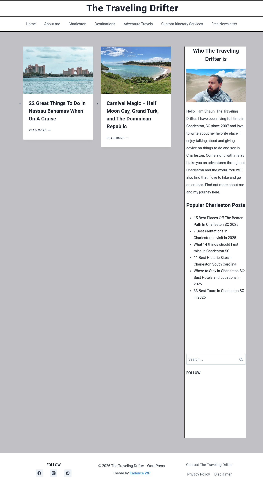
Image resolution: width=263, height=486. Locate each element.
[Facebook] (39, 473)
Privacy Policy (198, 474)
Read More (40, 130)
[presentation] (58, 70)
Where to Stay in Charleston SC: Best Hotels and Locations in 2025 (219, 277)
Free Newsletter (224, 24)
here (215, 192)
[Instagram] (53, 473)
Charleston (77, 24)
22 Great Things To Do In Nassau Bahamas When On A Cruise (57, 111)
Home (31, 24)
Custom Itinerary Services (182, 24)
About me (52, 24)
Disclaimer (223, 474)
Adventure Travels (138, 24)
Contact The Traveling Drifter (209, 464)
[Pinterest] (67, 473)
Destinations (105, 24)
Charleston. (195, 155)
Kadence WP (140, 473)
